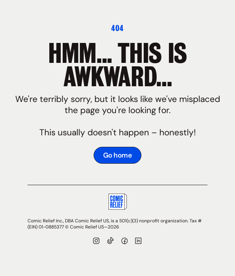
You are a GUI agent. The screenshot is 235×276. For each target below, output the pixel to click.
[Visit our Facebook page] (125, 242)
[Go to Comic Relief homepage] (118, 203)
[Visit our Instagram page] (96, 242)
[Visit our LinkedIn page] (139, 242)
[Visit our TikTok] (111, 242)
